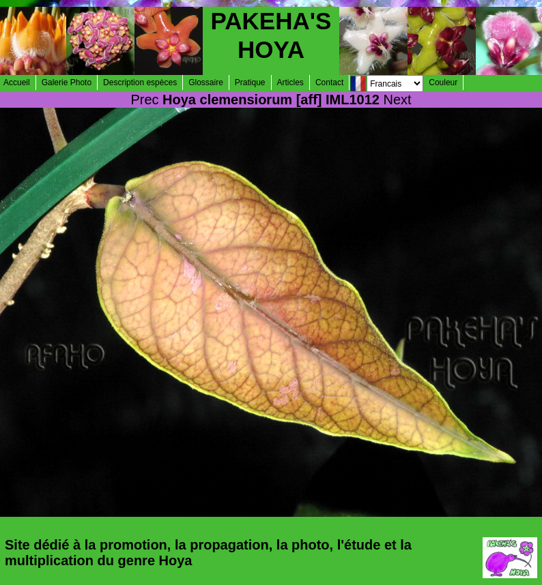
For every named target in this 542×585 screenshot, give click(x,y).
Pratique (250, 82)
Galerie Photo (66, 82)
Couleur (443, 82)
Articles (290, 82)
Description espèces (140, 82)
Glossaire (205, 82)
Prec (144, 99)
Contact (329, 82)
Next (398, 99)
